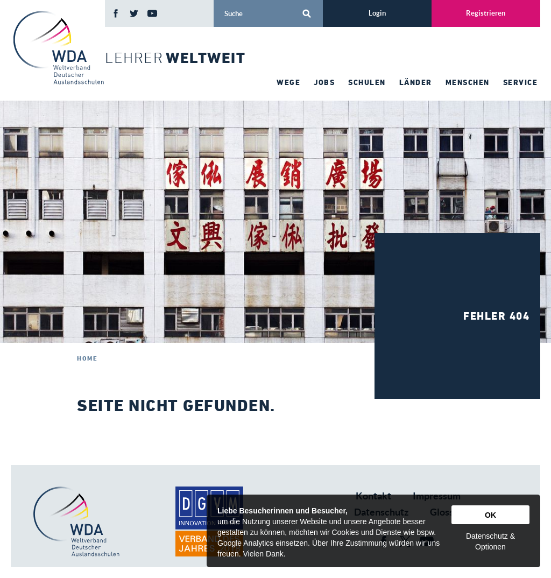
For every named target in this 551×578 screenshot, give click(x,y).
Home (87, 358)
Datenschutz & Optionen (490, 541)
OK (490, 515)
